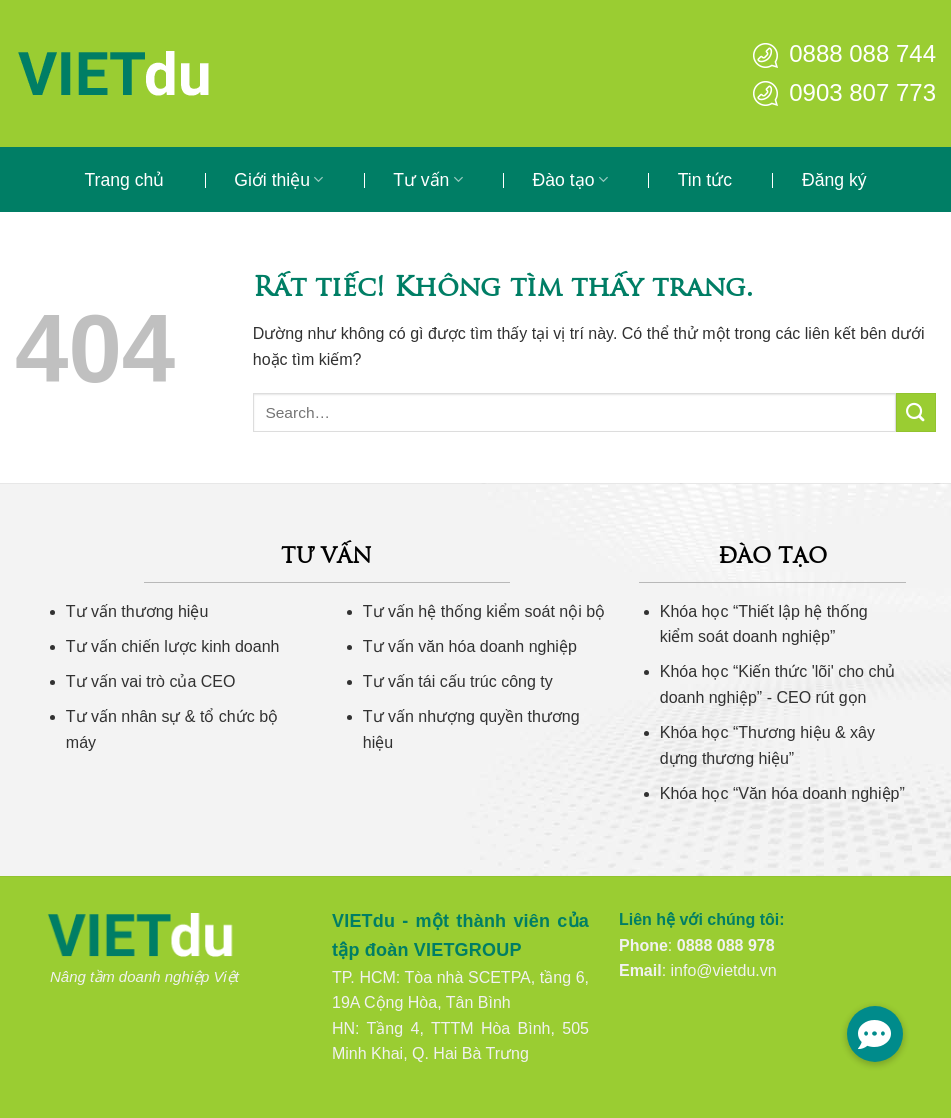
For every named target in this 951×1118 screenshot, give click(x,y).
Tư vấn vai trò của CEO (151, 681)
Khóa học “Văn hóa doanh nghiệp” (782, 793)
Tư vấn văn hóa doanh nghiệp (470, 646)
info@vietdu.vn (724, 970)
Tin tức (705, 180)
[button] (875, 1034)
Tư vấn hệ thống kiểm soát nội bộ (484, 611)
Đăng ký (834, 180)
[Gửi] (916, 412)
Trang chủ (124, 180)
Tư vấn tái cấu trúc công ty (458, 681)
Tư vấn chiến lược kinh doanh (173, 646)
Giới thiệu (278, 180)
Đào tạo (570, 180)
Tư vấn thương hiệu (137, 611)
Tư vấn (427, 180)
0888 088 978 (726, 945)
